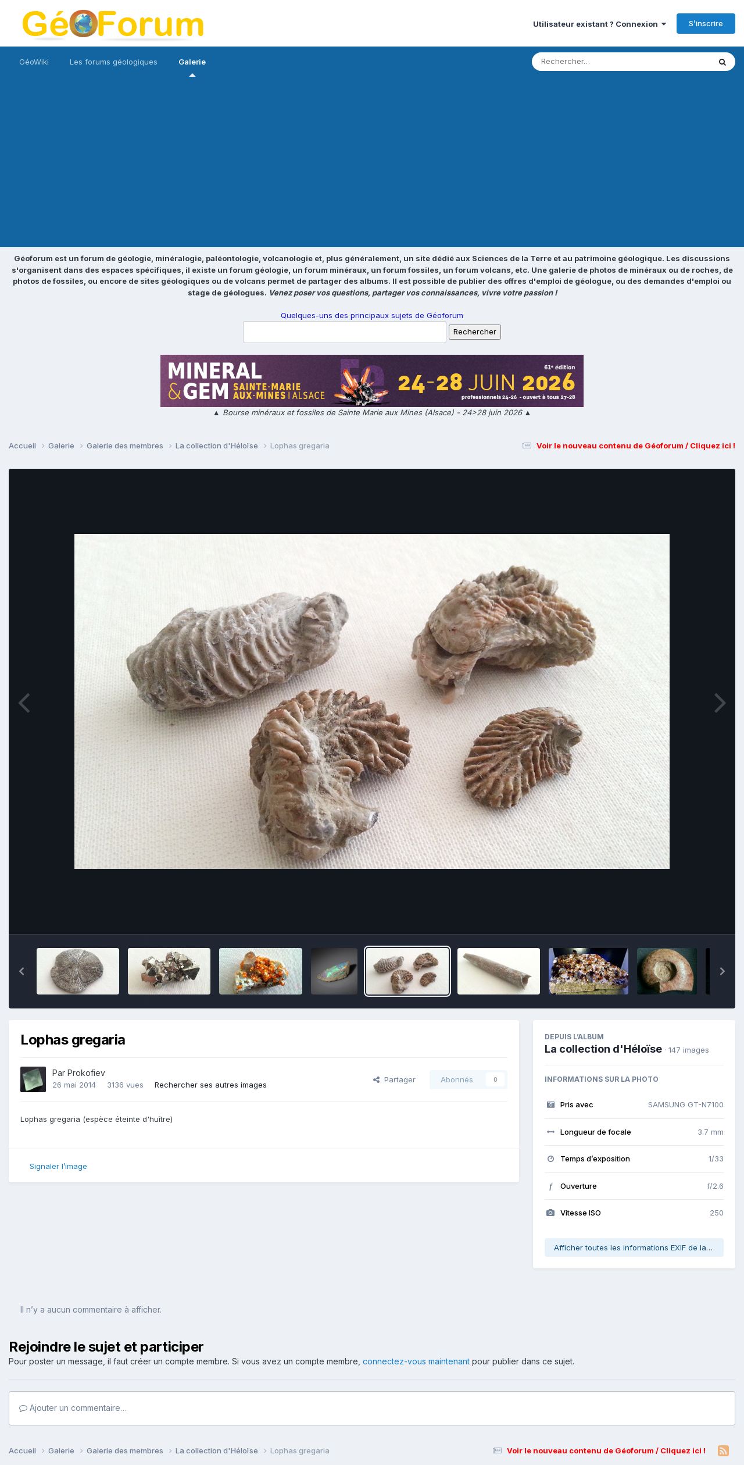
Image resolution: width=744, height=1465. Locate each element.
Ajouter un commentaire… (73, 1408)
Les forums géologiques (114, 61)
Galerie (192, 67)
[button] (21, 971)
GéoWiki (34, 61)
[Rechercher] (587, 61)
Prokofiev (86, 1073)
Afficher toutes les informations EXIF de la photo (639, 1247)
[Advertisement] (372, 165)
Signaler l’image (58, 1166)
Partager (394, 1079)
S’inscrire (706, 23)
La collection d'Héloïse (603, 1049)
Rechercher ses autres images (211, 1084)
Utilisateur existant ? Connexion (599, 23)
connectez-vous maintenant (416, 1361)
